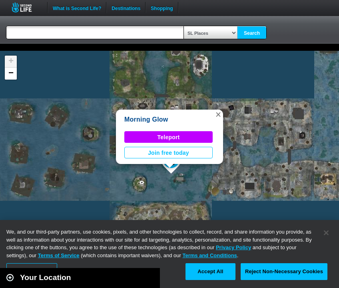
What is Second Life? (77, 8)
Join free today (168, 153)
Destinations (126, 8)
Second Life (26, 7)
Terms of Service (59, 255)
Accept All (210, 271)
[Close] (326, 233)
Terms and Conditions (210, 255)
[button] (218, 114)
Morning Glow (146, 119)
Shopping (162, 8)
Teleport (169, 137)
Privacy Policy (233, 247)
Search (252, 33)
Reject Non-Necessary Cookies (284, 271)
